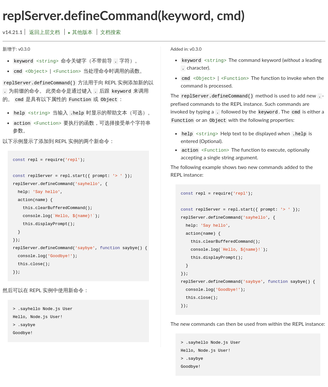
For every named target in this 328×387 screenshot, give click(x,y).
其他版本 (81, 32)
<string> (48, 61)
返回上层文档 (44, 32)
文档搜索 (110, 32)
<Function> (67, 71)
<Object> (36, 71)
